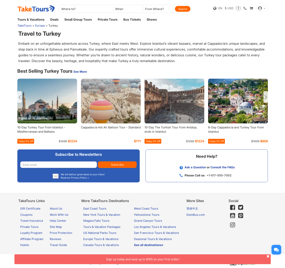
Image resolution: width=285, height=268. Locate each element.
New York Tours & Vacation (101, 215)
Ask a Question (195, 167)
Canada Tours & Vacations (101, 245)
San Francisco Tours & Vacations (156, 233)
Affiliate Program (31, 239)
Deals (54, 19)
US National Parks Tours (99, 233)
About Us (56, 208)
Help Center (58, 220)
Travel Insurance (31, 220)
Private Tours (108, 19)
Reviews (55, 239)
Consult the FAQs (222, 167)
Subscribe (117, 164)
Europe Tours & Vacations (101, 239)
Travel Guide (58, 245)
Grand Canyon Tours (148, 220)
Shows (152, 19)
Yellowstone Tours (146, 215)
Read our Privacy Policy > (75, 177)
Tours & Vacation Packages (101, 227)
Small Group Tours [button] (78, 19)
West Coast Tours (146, 208)
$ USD (229, 8)
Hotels (24, 245)
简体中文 (192, 208)
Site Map (56, 227)
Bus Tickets (132, 19)
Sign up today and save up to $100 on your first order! (188, 257)
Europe (40, 25)
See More (80, 71)
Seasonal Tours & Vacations (153, 239)
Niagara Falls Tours (96, 220)
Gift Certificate (30, 208)
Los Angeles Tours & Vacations (155, 227)
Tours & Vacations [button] (31, 19)
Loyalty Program (31, 233)
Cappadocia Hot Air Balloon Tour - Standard (111, 127)
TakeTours (24, 25)
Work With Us (59, 215)
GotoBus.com (195, 215)
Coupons (26, 215)
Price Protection (61, 233)
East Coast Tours (94, 208)
